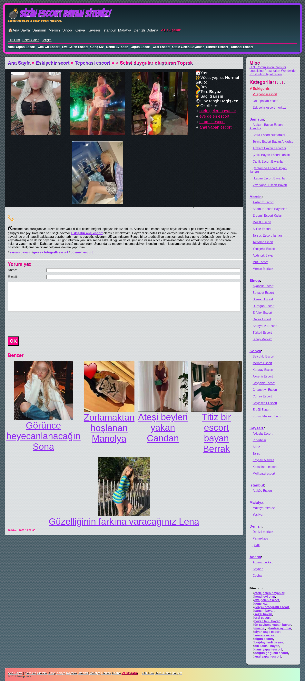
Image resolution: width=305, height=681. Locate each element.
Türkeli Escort (262, 332)
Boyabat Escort (263, 292)
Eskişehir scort (53, 62)
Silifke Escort (262, 229)
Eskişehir (172, 30)
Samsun (39, 30)
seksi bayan (263, 614)
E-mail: (13, 276)
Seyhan (258, 569)
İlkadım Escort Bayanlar (269, 178)
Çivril (256, 545)
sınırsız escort (217, 47)
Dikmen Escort (263, 299)
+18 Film (14, 40)
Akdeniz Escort (263, 202)
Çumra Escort (262, 396)
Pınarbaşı (259, 440)
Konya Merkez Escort (267, 416)
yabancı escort (241, 47)
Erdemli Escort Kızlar (267, 215)
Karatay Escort (263, 369)
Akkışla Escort (262, 433)
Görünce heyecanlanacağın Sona (43, 436)
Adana (152, 30)
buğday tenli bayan (268, 642)
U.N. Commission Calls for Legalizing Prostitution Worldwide (273, 69)
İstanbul (109, 30)
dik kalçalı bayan (266, 646)
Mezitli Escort (262, 222)
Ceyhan (258, 575)
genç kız (96, 47)
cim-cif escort (49, 47)
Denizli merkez (263, 531)
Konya (79, 30)
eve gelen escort (75, 47)
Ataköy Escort (262, 490)
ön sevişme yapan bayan (272, 624)
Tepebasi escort (92, 62)
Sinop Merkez (262, 339)
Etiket (256, 588)
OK (13, 341)
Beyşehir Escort (264, 383)
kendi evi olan (117, 47)
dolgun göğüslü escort (271, 653)
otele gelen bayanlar (188, 47)
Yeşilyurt (258, 514)
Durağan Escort (263, 306)
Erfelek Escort (262, 312)
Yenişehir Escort (264, 248)
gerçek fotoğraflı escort (50, 252)
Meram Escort (262, 363)
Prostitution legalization (266, 74)
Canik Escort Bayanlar (268, 161)
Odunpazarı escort (266, 101)
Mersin (54, 30)
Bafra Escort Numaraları (269, 135)
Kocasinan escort (265, 466)
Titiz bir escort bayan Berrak (216, 433)
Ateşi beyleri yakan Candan (163, 427)
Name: (12, 270)
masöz (259, 628)
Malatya (124, 30)
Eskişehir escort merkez (269, 107)
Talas (256, 453)
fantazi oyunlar (280, 628)
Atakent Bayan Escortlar (269, 148)
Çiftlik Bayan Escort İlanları (271, 155)
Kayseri (93, 30)
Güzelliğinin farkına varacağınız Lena (124, 521)
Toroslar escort (263, 242)
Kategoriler (268, 82)
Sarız (256, 447)
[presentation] (36, 324)
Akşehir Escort (263, 376)
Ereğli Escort (262, 409)
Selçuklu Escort (263, 356)
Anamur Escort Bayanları (270, 209)
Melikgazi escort (264, 473)
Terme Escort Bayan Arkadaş (273, 141)
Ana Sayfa (19, 62)
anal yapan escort (21, 47)
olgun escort (140, 47)
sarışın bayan (20, 252)
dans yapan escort (268, 649)
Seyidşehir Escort (265, 403)
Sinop (67, 30)
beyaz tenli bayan (267, 621)
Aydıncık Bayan (263, 255)
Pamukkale (260, 538)
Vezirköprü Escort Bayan (270, 185)
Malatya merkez (264, 508)
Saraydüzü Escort (265, 326)
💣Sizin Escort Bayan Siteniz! (59, 14)
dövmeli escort (82, 252)
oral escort (161, 47)
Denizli (139, 30)
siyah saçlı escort (267, 631)
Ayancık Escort (263, 286)
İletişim (47, 40)
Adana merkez (263, 562)
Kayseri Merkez (263, 460)
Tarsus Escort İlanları (267, 235)
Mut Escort (260, 262)
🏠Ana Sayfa (19, 30)
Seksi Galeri (30, 40)
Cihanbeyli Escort (265, 389)
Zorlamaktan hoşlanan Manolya (109, 428)
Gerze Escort (262, 319)
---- (20, 217)
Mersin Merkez (263, 268)
